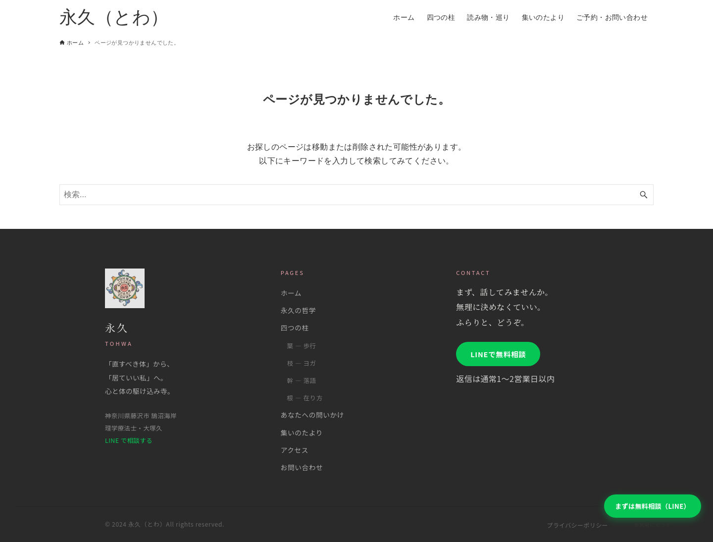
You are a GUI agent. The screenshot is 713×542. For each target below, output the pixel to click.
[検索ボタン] (644, 194)
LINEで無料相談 (498, 354)
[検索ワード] (356, 194)
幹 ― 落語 (301, 380)
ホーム (291, 293)
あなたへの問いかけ (312, 415)
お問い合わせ (302, 467)
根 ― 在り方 (304, 397)
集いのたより (302, 432)
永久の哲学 (298, 310)
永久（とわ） (113, 17)
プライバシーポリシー (577, 525)
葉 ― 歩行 (301, 345)
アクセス (294, 450)
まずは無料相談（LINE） (652, 506)
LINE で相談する (129, 440)
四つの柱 (295, 327)
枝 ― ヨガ (301, 363)
